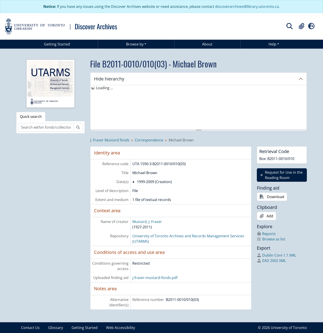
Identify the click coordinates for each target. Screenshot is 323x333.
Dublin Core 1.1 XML (276, 255)
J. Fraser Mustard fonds (109, 140)
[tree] (198, 107)
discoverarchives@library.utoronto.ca (247, 6)
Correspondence (149, 140)
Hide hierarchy (109, 79)
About (207, 44)
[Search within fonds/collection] (46, 127)
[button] (301, 26)
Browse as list (271, 239)
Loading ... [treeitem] (104, 87)
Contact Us (30, 327)
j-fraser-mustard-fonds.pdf (154, 277)
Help (272, 44)
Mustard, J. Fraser (147, 221)
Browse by (135, 44)
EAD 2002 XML (271, 260)
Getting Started (57, 44)
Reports (266, 233)
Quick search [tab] (31, 116)
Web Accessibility (120, 327)
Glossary (55, 327)
